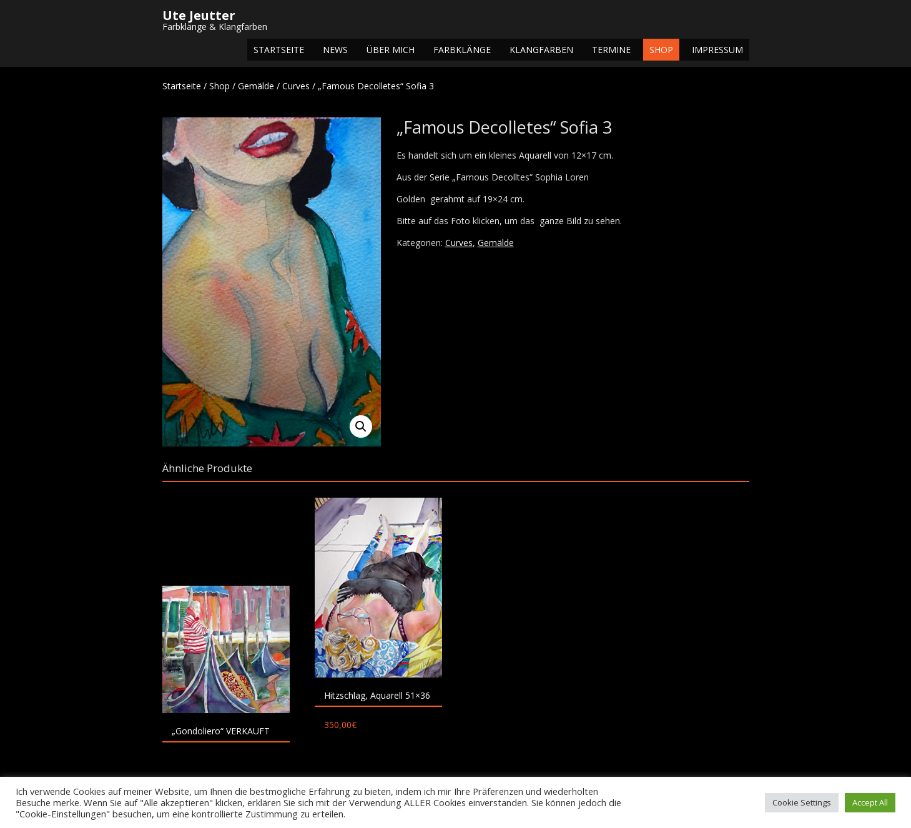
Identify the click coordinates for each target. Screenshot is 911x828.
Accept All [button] (870, 802)
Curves (296, 86)
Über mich (391, 50)
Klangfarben (541, 50)
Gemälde (256, 86)
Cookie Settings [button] (801, 802)
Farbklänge (462, 50)
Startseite (279, 50)
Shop (661, 50)
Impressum (717, 50)
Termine (611, 50)
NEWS (335, 50)
